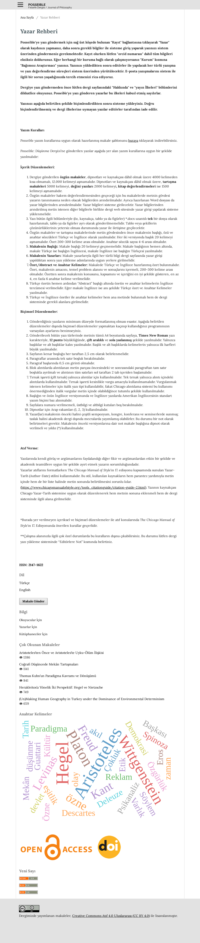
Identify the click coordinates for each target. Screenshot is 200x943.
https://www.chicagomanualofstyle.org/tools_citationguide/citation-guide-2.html (83, 487)
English (24, 590)
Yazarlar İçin (28, 627)
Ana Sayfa (27, 17)
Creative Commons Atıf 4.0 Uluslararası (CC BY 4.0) (111, 916)
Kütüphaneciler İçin (33, 634)
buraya (133, 140)
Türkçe (24, 583)
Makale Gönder (33, 601)
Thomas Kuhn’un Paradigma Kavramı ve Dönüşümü (57, 676)
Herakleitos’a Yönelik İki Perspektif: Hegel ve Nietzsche (61, 687)
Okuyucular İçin (30, 620)
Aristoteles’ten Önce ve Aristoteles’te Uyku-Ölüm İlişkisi (61, 653)
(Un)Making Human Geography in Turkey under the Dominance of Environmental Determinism (91, 699)
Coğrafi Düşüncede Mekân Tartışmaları (48, 664)
